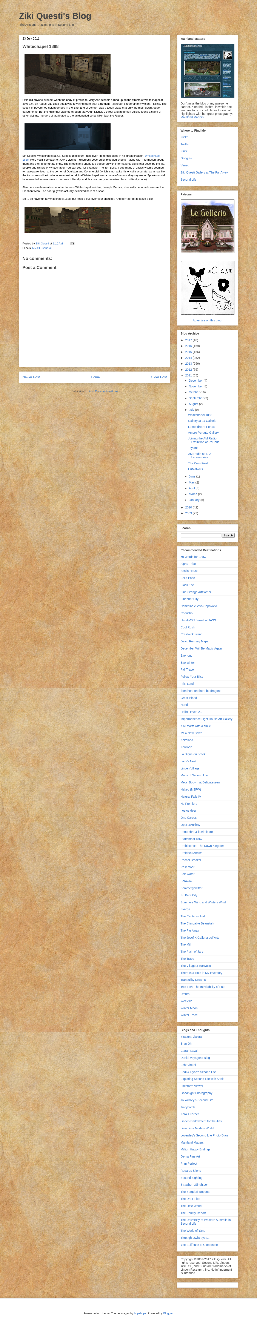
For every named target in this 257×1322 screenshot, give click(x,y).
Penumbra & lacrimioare (197, 832)
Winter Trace (189, 1015)
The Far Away (190, 930)
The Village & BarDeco (196, 965)
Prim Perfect (189, 1163)
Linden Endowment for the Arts (201, 1121)
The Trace (187, 958)
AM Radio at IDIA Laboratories (199, 455)
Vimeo (185, 165)
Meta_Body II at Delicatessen (200, 782)
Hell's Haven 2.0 (192, 712)
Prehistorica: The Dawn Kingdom (203, 846)
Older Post (159, 377)
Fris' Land (187, 683)
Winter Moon (189, 1008)
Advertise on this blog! (207, 320)
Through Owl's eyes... (195, 1237)
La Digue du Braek (193, 754)
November (196, 386)
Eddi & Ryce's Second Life (198, 1072)
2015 (189, 352)
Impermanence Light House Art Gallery (206, 719)
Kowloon (186, 747)
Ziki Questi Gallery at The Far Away (204, 172)
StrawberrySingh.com (195, 1184)
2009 (189, 513)
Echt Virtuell (189, 1065)
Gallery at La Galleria (202, 420)
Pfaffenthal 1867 (192, 839)
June (192, 476)
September (196, 398)
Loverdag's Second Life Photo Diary (205, 1135)
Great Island (189, 698)
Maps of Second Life (194, 775)
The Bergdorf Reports (195, 1191)
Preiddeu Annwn (192, 853)
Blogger (168, 1313)
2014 (189, 357)
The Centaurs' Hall (193, 916)
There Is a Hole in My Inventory (202, 973)
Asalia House (190, 571)
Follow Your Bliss (192, 676)
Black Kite (187, 585)
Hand (184, 704)
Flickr (184, 137)
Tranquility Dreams (193, 979)
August (194, 404)
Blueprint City (190, 599)
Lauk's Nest (188, 761)
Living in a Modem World (197, 1128)
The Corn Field (198, 463)
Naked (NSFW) (191, 789)
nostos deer (188, 810)
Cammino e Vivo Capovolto (199, 606)
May (192, 482)
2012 (189, 369)
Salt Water (188, 874)
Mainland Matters (192, 117)
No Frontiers (189, 803)
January (194, 500)
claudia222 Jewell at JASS (198, 620)
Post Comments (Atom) (103, 391)
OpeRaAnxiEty (190, 824)
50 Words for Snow (193, 557)
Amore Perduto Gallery (203, 432)
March (193, 494)
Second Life (189, 179)
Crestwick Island (192, 634)
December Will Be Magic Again (201, 648)
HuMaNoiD (195, 469)
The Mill (186, 944)
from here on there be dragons (201, 690)
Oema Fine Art (190, 1156)
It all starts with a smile (196, 726)
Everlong (186, 655)
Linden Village (190, 768)
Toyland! (193, 448)
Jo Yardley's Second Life (197, 1100)
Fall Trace (187, 669)
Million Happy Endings (196, 1149)
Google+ (186, 158)
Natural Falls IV (191, 796)
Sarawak (186, 881)
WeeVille (186, 1001)
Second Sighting (192, 1177)
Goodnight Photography (196, 1093)
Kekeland (187, 740)
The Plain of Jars (192, 951)
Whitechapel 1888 (200, 415)
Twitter (185, 144)
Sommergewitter (192, 888)
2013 (189, 363)
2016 (189, 346)
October (194, 392)
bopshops (140, 1313)
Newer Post (31, 377)
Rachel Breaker (191, 860)
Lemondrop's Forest (201, 426)
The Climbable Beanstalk (197, 923)
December (196, 380)
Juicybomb (188, 1107)
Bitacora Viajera (191, 1036)
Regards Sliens (191, 1170)
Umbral (185, 994)
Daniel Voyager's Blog (195, 1057)
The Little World (191, 1206)
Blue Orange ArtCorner (196, 592)
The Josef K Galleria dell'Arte (200, 937)
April (192, 488)
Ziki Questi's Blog (55, 16)
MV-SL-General (42, 248)
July (192, 409)
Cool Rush (188, 627)
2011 (189, 375)
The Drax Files (190, 1199)
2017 (189, 340)
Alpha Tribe (188, 563)
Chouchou (187, 613)
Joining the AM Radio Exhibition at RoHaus (203, 440)
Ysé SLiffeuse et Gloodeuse (199, 1245)
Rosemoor (188, 867)
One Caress (189, 817)
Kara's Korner (190, 1114)
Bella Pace (188, 578)
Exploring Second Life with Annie (203, 1079)
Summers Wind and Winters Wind (203, 902)
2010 (189, 507)
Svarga (185, 909)
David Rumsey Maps (194, 641)
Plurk (184, 151)
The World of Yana (193, 1230)
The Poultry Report (193, 1213)
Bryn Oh (186, 1043)
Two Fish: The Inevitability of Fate (203, 987)
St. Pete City (189, 895)
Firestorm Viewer (192, 1086)
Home (95, 377)
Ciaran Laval (189, 1050)
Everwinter (188, 662)
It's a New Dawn (191, 733)
